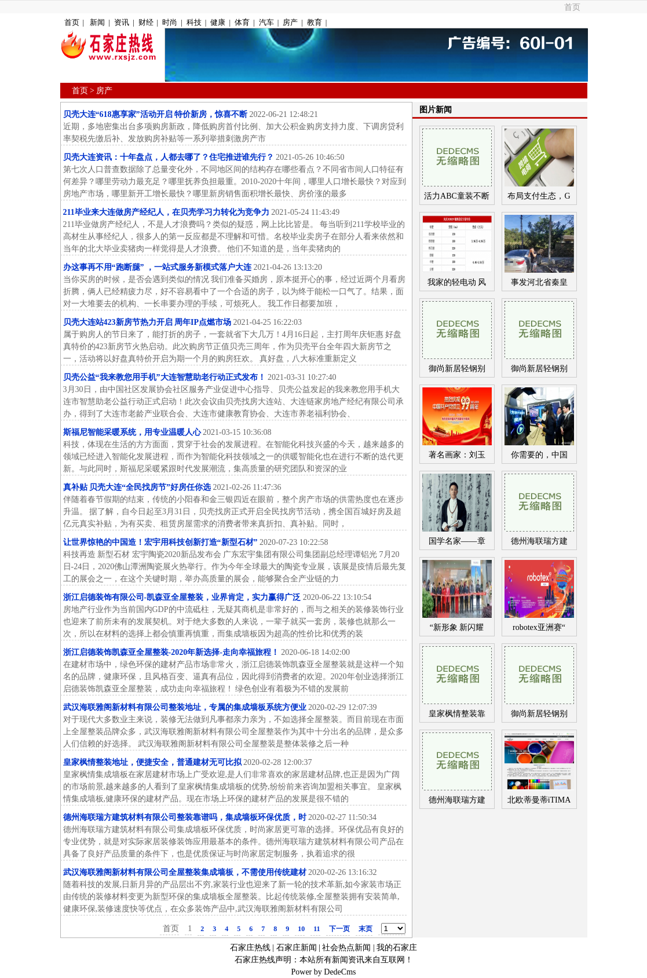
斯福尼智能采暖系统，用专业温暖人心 (132, 432)
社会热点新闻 (346, 947)
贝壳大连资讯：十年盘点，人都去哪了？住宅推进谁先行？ (168, 157)
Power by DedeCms (323, 972)
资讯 (121, 22)
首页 (572, 7)
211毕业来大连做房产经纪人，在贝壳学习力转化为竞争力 (166, 212)
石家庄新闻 (296, 947)
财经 (145, 22)
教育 (314, 22)
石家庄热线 (250, 947)
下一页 (339, 929)
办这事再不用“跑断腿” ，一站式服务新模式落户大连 (157, 267)
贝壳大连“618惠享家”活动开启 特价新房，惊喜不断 (155, 114)
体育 (242, 22)
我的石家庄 (396, 947)
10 (301, 929)
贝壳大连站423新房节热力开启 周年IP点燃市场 (147, 322)
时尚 (169, 22)
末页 (365, 929)
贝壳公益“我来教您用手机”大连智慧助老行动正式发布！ (164, 377)
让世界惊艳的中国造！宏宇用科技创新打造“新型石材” (160, 542)
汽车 (266, 22)
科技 (194, 22)
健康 (217, 22)
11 (316, 929)
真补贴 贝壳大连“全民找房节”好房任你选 (137, 487)
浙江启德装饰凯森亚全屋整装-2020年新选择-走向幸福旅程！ (171, 652)
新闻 (97, 22)
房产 (290, 22)
